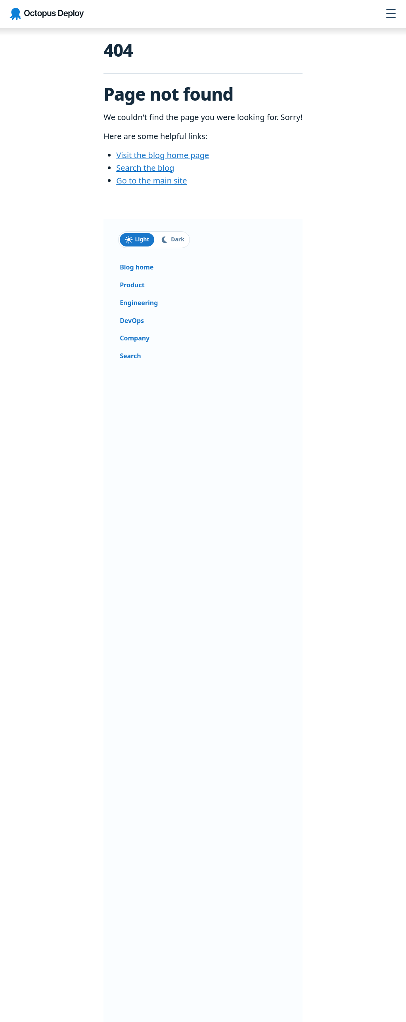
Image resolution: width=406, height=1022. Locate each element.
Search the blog (145, 167)
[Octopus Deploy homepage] (47, 14)
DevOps (132, 320)
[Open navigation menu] (391, 14)
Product (132, 285)
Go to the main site (151, 180)
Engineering (139, 302)
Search (130, 355)
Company (134, 338)
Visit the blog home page (162, 155)
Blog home (136, 267)
